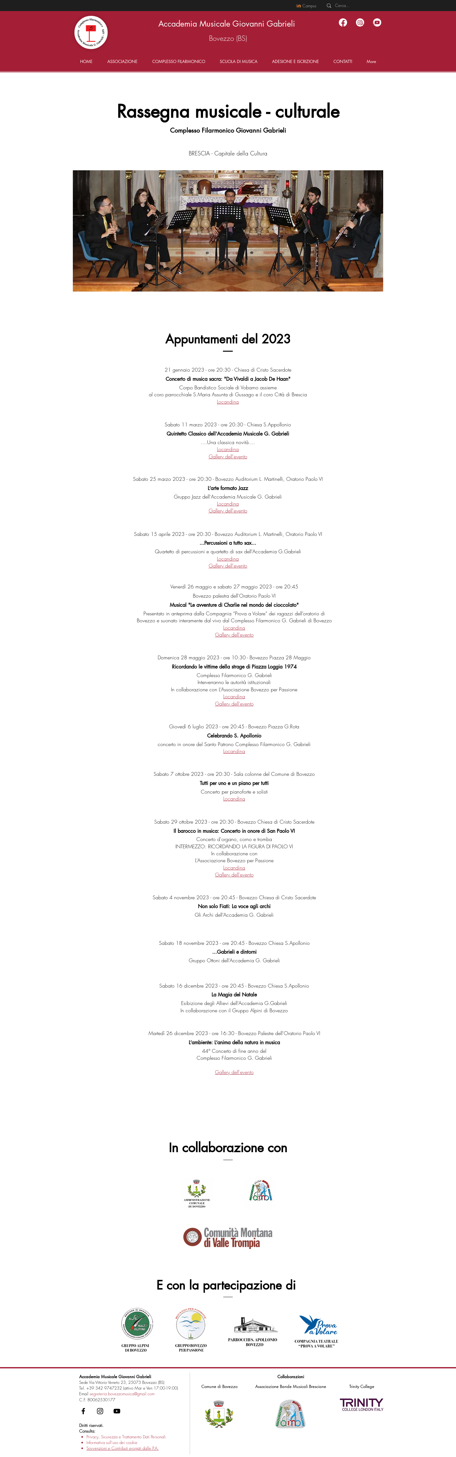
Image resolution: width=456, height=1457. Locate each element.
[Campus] (306, 5)
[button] (122, 61)
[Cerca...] (352, 5)
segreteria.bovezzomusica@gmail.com (122, 1394)
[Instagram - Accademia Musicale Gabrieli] (100, 1411)
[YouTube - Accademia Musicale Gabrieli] (117, 1411)
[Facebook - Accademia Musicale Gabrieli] (83, 1411)
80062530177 (101, 1400)
